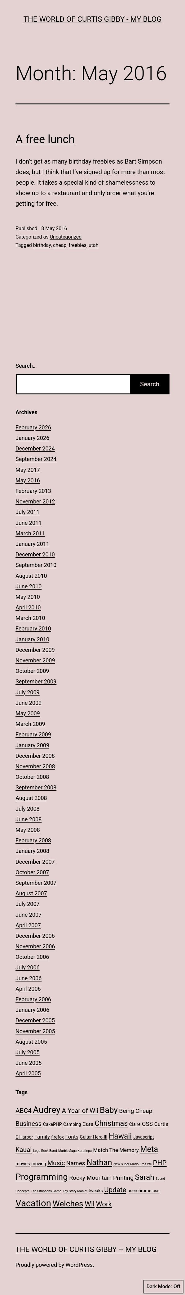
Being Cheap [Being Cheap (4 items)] (135, 1110)
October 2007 (32, 872)
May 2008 (27, 830)
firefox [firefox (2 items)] (57, 1137)
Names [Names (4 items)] (75, 1163)
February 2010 (33, 628)
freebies (77, 245)
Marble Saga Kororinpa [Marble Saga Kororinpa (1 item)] (75, 1151)
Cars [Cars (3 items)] (87, 1124)
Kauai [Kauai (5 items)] (23, 1149)
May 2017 (27, 470)
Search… (26, 365)
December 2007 (35, 861)
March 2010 (30, 618)
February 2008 (33, 840)
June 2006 (28, 978)
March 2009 (30, 724)
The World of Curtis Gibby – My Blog (85, 1249)
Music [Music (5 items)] (56, 1163)
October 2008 (32, 777)
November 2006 (35, 946)
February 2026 (33, 427)
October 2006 (32, 957)
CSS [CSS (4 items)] (147, 1123)
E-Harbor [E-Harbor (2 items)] (24, 1137)
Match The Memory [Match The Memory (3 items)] (116, 1150)
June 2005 (28, 1063)
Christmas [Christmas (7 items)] (111, 1123)
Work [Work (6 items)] (104, 1204)
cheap (59, 245)
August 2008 (31, 798)
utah (94, 245)
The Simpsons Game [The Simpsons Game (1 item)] (46, 1191)
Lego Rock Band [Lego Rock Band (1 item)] (45, 1151)
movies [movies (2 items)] (22, 1163)
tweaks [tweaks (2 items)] (96, 1190)
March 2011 (30, 533)
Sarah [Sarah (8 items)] (144, 1177)
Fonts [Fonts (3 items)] (71, 1137)
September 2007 (35, 883)
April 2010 (28, 607)
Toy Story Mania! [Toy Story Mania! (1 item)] (75, 1191)
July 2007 (27, 904)
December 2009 (35, 650)
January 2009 (32, 745)
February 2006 (33, 999)
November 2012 (35, 501)
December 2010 (35, 554)
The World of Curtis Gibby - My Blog (92, 19)
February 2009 (33, 734)
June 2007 (28, 914)
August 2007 (31, 893)
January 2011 (32, 544)
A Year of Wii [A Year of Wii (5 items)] (80, 1110)
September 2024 (35, 459)
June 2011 (28, 523)
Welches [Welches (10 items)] (67, 1203)
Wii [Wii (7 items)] (90, 1204)
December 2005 (35, 1020)
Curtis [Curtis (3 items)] (161, 1124)
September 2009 (35, 681)
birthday (42, 245)
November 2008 (35, 766)
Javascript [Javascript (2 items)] (143, 1137)
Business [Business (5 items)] (28, 1123)
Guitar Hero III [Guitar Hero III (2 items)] (94, 1137)
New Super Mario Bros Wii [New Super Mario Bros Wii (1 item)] (132, 1164)
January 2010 (32, 639)
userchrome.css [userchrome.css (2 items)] (144, 1190)
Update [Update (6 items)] (115, 1190)
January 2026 (32, 438)
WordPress (79, 1265)
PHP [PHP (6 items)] (160, 1163)
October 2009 (32, 671)
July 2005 (27, 1052)
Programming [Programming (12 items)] (41, 1177)
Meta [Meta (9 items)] (149, 1149)
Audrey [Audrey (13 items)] (46, 1109)
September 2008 (35, 787)
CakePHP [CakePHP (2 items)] (52, 1124)
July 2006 (27, 967)
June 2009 (28, 703)
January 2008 (32, 851)
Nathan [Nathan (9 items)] (99, 1162)
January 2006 (32, 1010)
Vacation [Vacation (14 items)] (33, 1203)
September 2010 (35, 565)
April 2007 (28, 925)
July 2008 (27, 809)
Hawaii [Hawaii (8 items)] (120, 1135)
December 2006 (35, 936)
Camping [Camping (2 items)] (72, 1124)
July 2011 (27, 512)
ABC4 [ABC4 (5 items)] (23, 1110)
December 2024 (35, 448)
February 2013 (33, 491)
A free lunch (45, 139)
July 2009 (27, 692)
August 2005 (31, 1041)
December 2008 (35, 756)
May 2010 (27, 597)
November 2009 (35, 660)
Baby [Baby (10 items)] (109, 1110)
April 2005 (28, 1073)
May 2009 (27, 713)
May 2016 (27, 480)
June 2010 (28, 586)
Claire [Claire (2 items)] (135, 1124)
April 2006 (28, 989)
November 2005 (35, 1031)
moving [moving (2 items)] (38, 1163)
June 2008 (28, 819)
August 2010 (31, 576)
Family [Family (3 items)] (42, 1137)
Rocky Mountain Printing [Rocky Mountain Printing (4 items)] (101, 1177)
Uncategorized (65, 237)
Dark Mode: (163, 1286)
